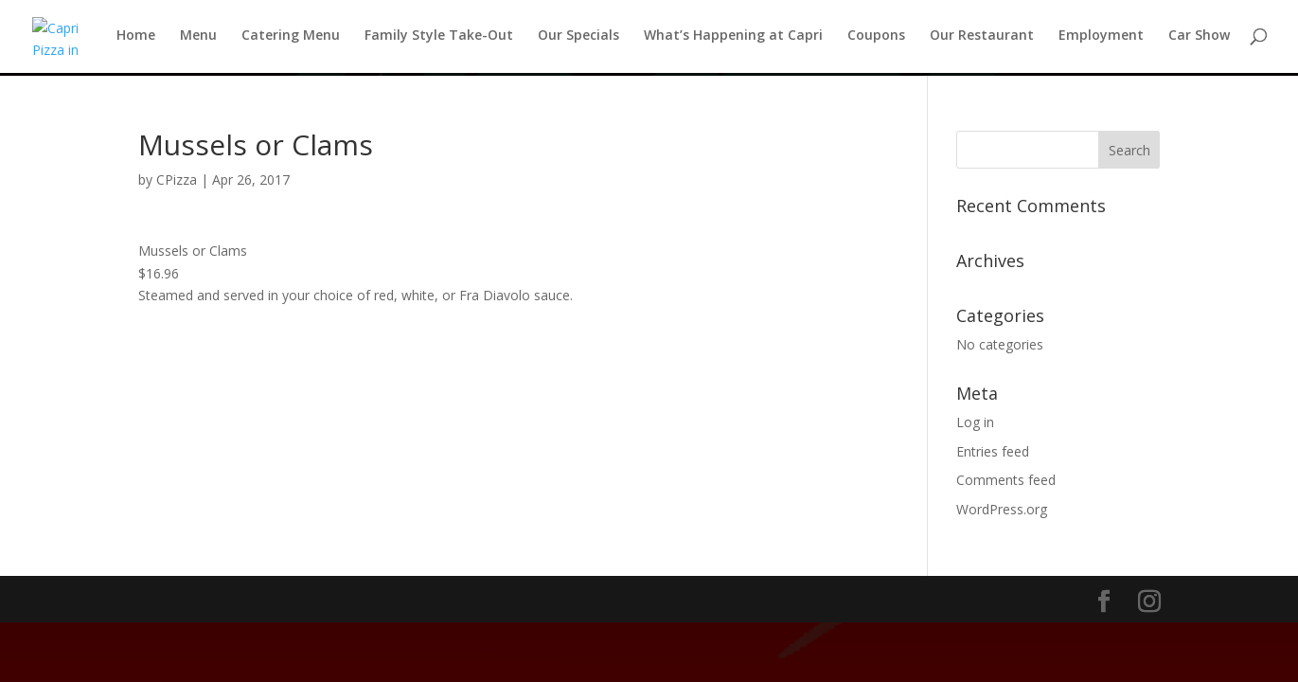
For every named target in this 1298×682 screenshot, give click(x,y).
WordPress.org (1001, 509)
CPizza (176, 179)
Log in (975, 422)
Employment (1101, 38)
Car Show (1199, 38)
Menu (198, 38)
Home (135, 38)
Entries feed (992, 451)
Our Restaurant (982, 38)
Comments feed (1006, 480)
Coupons (876, 38)
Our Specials (578, 38)
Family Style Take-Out (439, 38)
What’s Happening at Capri (733, 38)
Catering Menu (290, 38)
